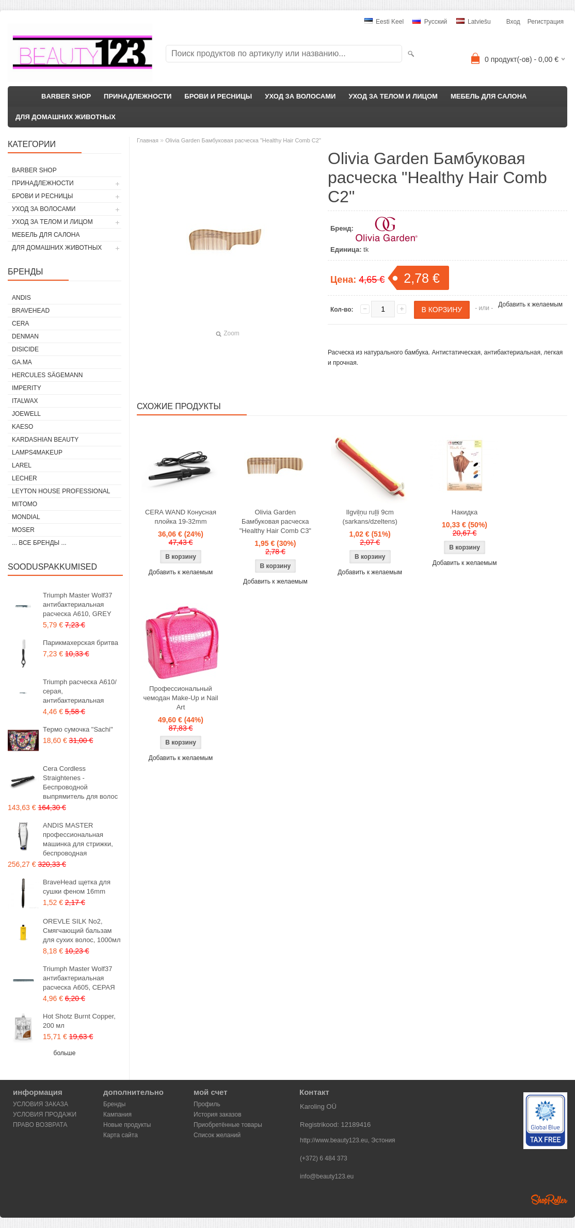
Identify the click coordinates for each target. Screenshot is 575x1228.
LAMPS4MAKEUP (37, 452)
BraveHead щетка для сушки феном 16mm (76, 886)
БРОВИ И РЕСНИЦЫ (218, 96)
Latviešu (473, 21)
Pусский (429, 21)
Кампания (117, 1114)
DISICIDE (25, 349)
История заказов (218, 1114)
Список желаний (217, 1135)
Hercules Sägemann (47, 375)
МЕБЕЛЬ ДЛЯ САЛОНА (489, 96)
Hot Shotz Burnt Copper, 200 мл (79, 1020)
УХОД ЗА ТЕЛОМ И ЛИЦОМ (393, 96)
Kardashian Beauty (45, 439)
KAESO (22, 426)
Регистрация (546, 21)
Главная (147, 140)
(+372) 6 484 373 (323, 1158)
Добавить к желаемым (530, 304)
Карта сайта (120, 1135)
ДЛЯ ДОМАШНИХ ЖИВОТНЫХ (65, 117)
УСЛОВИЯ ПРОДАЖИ (44, 1114)
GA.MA (22, 362)
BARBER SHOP (66, 96)
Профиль (207, 1104)
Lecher (24, 478)
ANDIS (21, 297)
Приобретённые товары (228, 1124)
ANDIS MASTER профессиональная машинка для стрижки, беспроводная (78, 839)
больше (65, 1053)
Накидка (464, 512)
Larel (21, 465)
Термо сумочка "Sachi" (78, 729)
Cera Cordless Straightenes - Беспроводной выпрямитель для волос (80, 782)
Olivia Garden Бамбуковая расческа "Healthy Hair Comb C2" (243, 140)
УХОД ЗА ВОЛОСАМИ (300, 96)
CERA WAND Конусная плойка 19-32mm (180, 516)
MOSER (23, 530)
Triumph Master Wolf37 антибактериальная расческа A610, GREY (77, 604)
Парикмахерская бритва (80, 643)
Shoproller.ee (549, 1199)
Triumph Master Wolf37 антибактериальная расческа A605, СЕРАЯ (79, 978)
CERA (20, 323)
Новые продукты (127, 1124)
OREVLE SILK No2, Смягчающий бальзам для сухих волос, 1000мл (82, 930)
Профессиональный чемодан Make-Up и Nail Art (180, 698)
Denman (25, 336)
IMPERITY (26, 388)
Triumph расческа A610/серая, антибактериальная (80, 691)
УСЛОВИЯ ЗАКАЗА (40, 1104)
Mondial (26, 517)
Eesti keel (384, 21)
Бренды (114, 1104)
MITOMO (24, 504)
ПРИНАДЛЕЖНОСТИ (137, 96)
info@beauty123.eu (327, 1176)
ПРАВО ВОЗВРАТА (40, 1124)
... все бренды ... (39, 542)
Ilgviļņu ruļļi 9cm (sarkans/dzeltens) (370, 516)
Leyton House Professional (61, 491)
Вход (513, 21)
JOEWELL (26, 413)
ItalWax (25, 401)
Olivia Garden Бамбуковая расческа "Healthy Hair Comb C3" (275, 521)
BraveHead (31, 310)
